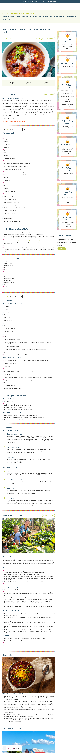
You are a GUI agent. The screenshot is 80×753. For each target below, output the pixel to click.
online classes (52, 7)
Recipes (13, 7)
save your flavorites (51, 1)
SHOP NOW (62, 248)
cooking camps (32, 7)
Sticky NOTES (65, 7)
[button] (41, 8)
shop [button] (59, 7)
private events (41, 7)
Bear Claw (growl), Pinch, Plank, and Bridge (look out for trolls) (25, 240)
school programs (21, 7)
